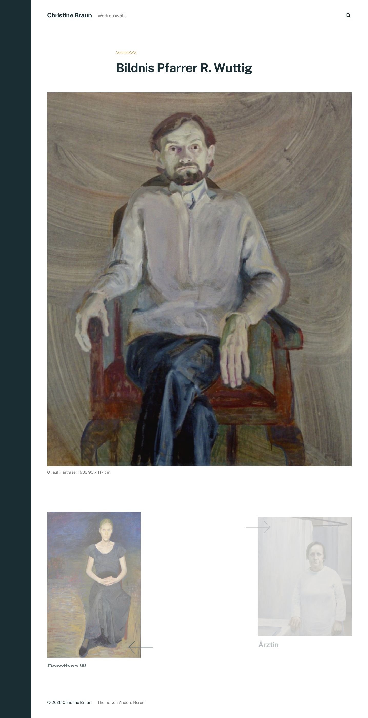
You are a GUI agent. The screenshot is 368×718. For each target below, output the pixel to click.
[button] (15, 359)
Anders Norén (131, 702)
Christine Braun (69, 15)
